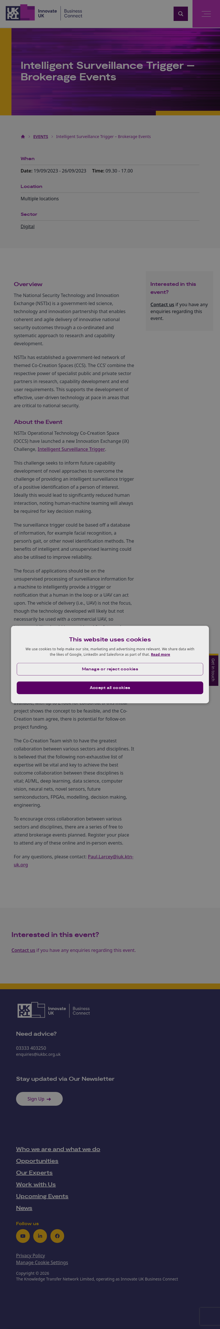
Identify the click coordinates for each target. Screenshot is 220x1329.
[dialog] (110, 664)
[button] (110, 669)
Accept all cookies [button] (110, 687)
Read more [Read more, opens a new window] (160, 654)
